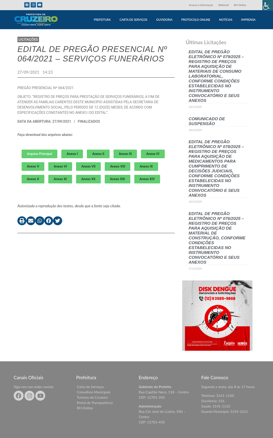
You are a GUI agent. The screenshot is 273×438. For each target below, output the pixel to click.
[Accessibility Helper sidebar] (267, 5)
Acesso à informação (201, 5)
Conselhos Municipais (93, 392)
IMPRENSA (248, 19)
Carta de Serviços (90, 387)
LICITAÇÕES (28, 39)
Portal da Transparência (95, 402)
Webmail (223, 5)
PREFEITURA (102, 19)
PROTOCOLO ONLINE (195, 19)
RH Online (240, 5)
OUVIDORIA (164, 19)
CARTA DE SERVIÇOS (133, 19)
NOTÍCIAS (225, 19)
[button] (72, 154)
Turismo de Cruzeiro (92, 397)
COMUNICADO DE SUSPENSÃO (207, 121)
